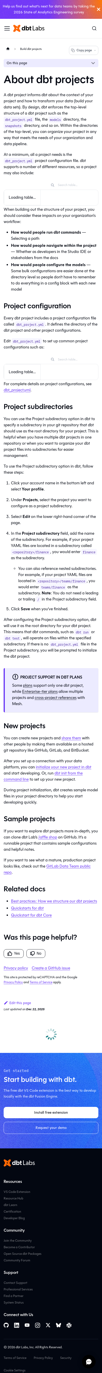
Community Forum (17, 1260)
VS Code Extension (17, 1191)
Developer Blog (14, 1218)
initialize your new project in (63, 767)
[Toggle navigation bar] (7, 28)
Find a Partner (13, 1296)
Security (65, 1358)
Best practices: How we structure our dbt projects (54, 901)
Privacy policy (16, 968)
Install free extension (51, 1112)
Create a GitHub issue (51, 968)
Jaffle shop (47, 837)
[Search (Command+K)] (94, 28)
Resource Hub (13, 1198)
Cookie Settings (15, 1370)
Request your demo (51, 1127)
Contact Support (15, 1282)
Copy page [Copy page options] (83, 50)
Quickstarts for (27, 908)
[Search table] (76, 185)
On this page (17, 63)
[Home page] (8, 48)
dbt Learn (10, 1205)
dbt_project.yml (17, 390)
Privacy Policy (13, 982)
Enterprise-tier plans (40, 691)
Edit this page (17, 1002)
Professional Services (18, 1289)
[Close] (98, 9)
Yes (14, 953)
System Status (14, 1302)
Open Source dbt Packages (22, 1253)
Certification (12, 1211)
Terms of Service (41, 982)
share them (71, 738)
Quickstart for (31, 915)
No (35, 953)
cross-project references (55, 698)
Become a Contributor (19, 1247)
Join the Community (18, 1240)
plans (27, 685)
